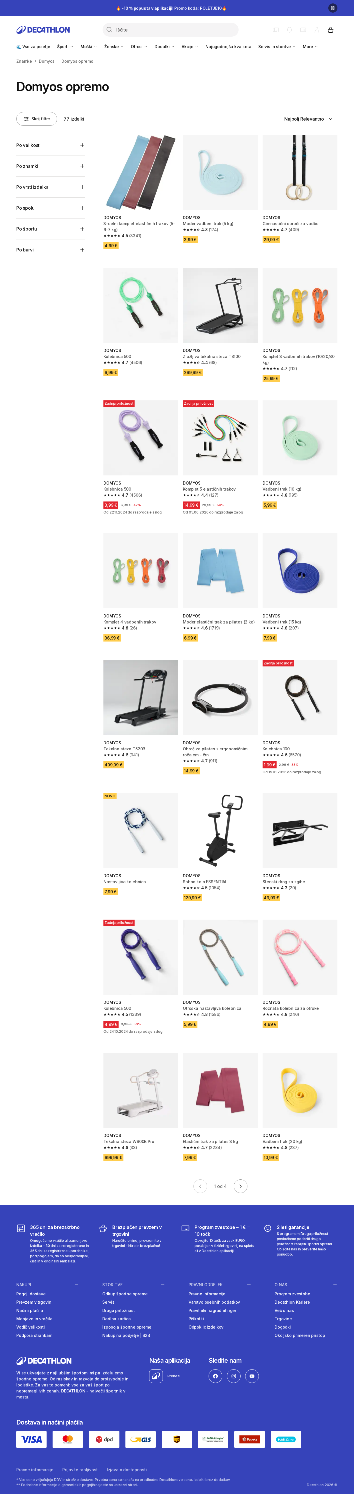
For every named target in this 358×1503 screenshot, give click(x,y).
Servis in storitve (277, 46)
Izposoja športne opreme (126, 1327)
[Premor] (332, 8)
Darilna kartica (116, 1318)
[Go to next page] (240, 1186)
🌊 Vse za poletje (33, 46)
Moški (89, 46)
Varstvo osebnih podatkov (214, 1302)
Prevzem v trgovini (34, 1302)
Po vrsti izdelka (32, 187)
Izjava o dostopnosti (127, 1469)
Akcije (190, 46)
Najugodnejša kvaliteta (228, 46)
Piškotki (196, 1318)
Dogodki (283, 1327)
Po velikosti (28, 145)
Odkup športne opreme (124, 1293)
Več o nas (284, 1310)
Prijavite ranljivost (79, 1469)
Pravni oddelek (206, 1284)
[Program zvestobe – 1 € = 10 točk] (218, 1244)
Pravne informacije (207, 1293)
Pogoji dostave (31, 1293)
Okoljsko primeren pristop (300, 1335)
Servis (108, 1302)
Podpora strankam (34, 1335)
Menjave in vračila (34, 1318)
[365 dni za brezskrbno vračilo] (53, 1244)
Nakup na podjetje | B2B (126, 1335)
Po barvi (25, 250)
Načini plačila (29, 1310)
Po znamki (27, 166)
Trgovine (283, 1318)
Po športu (26, 229)
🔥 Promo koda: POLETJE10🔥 (171, 8)
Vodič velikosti (30, 1327)
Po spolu (25, 208)
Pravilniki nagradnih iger (213, 1310)
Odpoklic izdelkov (206, 1327)
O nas (281, 1284)
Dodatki (165, 46)
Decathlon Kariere (292, 1302)
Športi (65, 46)
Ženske (114, 46)
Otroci (139, 46)
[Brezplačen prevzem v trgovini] (136, 1244)
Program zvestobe (292, 1293)
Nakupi (23, 1284)
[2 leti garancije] (300, 1244)
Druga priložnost (118, 1310)
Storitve (112, 1284)
